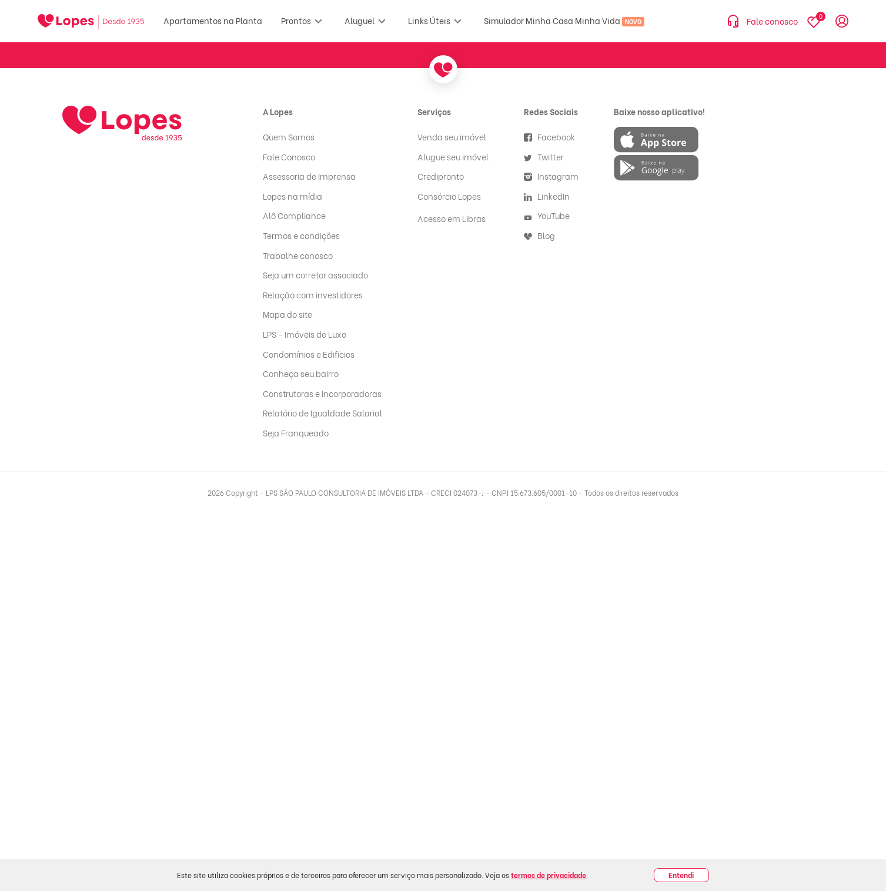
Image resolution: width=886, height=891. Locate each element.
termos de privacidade (548, 875)
